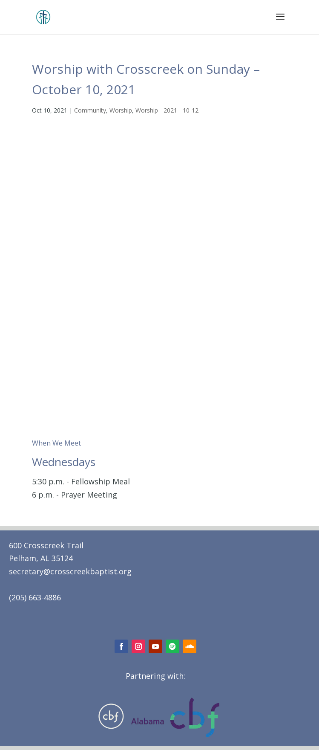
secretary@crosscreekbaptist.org (70, 571)
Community (90, 110)
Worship (120, 110)
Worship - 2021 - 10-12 (166, 110)
